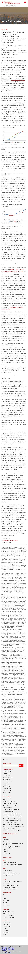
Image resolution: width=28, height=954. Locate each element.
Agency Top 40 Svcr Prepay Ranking (11, 824)
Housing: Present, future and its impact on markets (13, 843)
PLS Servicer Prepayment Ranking (11, 817)
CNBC (4, 896)
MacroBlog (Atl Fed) (8, 876)
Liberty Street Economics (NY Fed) (11, 874)
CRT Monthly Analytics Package (10, 801)
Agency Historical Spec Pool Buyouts (12, 828)
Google (4, 898)
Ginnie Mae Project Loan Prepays (11, 809)
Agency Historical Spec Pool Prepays (12, 830)
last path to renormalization (18, 80)
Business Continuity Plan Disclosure (7, 948)
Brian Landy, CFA (7, 786)
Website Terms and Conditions (6, 947)
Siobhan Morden (7, 788)
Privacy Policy (3, 950)
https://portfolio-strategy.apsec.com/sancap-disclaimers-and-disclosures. (13, 568)
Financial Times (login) (8, 911)
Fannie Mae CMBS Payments (10, 803)
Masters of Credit (7, 841)
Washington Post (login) (9, 917)
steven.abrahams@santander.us (9, 540)
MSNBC (5, 902)
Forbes (4, 928)
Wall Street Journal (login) (9, 915)
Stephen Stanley (7, 792)
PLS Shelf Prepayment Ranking (10, 820)
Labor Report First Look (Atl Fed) (11, 885)
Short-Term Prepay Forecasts (10, 822)
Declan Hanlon (6, 783)
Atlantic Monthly (7, 922)
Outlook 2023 (6, 839)
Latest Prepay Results (8, 811)
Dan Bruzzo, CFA (7, 773)
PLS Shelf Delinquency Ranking (10, 818)
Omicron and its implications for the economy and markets (11, 847)
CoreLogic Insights (7, 870)
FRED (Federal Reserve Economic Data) (12, 881)
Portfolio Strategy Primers (10, 834)
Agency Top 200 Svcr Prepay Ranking (12, 826)
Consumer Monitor (7, 798)
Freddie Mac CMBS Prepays (9, 805)
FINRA (10, 952)
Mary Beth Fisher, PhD (8, 781)
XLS (21, 815)
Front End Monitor (7, 807)
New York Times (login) (8, 913)
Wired (4, 934)
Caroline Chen (6, 775)
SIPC (6, 952)
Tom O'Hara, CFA (7, 790)
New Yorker (6, 932)
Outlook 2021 (6, 851)
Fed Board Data (7, 883)
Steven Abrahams (5, 36)
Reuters (5, 904)
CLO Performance (7, 857)
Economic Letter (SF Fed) (9, 872)
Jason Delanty (6, 779)
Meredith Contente (7, 777)
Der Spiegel (6, 924)
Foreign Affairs (6, 930)
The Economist (6, 926)
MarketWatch (6, 900)
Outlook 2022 (6, 849)
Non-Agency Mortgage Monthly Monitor (12, 813)
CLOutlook (5, 799)
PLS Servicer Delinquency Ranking (11, 815)
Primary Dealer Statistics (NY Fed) (11, 887)
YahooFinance (6, 906)
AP (3, 894)
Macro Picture (6, 853)
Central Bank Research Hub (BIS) (11, 862)
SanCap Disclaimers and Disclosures (7, 949)
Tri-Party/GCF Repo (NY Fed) (10, 889)
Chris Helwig (6, 784)
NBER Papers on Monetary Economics (12, 864)
